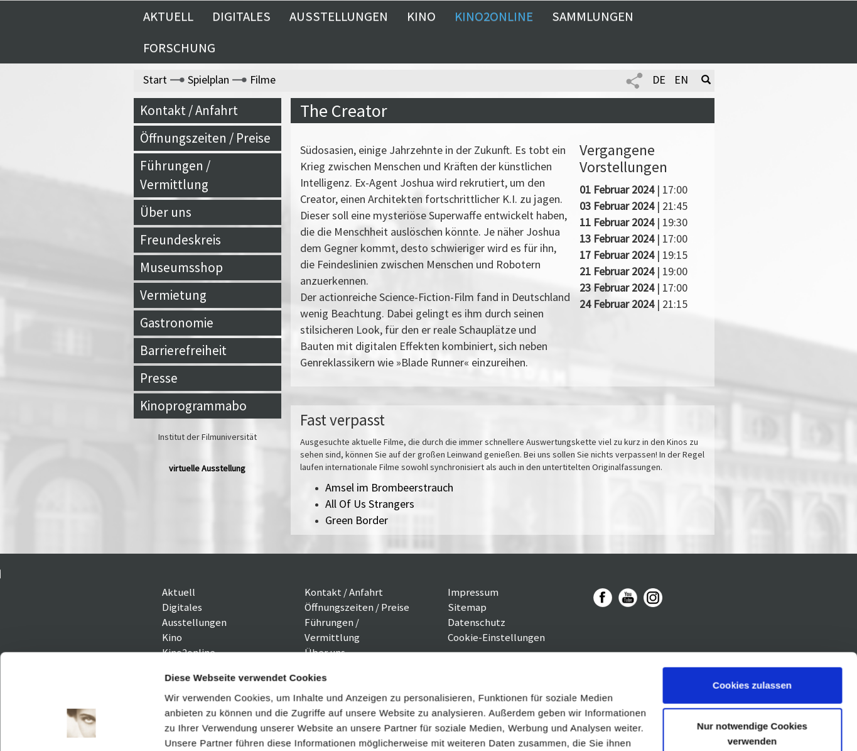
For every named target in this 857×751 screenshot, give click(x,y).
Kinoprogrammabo (193, 405)
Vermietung (173, 295)
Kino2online (494, 16)
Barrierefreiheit (183, 350)
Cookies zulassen (752, 603)
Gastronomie (176, 322)
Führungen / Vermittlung (175, 175)
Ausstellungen (338, 16)
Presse (159, 378)
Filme (263, 79)
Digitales (241, 16)
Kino (421, 16)
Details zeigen (196, 726)
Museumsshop (181, 267)
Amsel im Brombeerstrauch (389, 487)
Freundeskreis (180, 239)
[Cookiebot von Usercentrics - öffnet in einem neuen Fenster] (81, 726)
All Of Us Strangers (369, 503)
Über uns (165, 212)
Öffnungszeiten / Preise (205, 137)
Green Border (356, 520)
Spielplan (208, 79)
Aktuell (168, 16)
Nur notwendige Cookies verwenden (752, 652)
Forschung (179, 48)
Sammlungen (592, 16)
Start (155, 79)
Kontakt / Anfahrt (189, 110)
